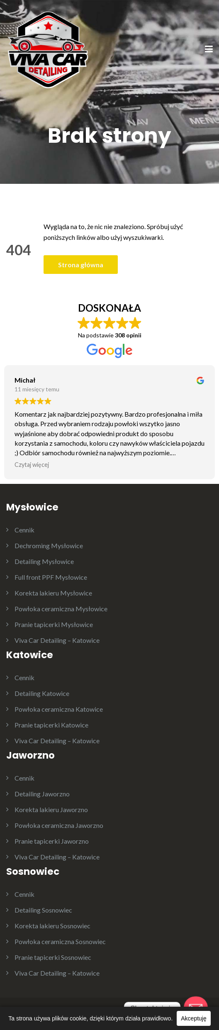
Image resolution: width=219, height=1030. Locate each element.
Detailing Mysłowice (44, 561)
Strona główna (80, 264)
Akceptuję (193, 1018)
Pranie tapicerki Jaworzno (52, 841)
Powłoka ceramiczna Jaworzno (59, 825)
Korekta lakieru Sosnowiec (52, 926)
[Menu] (209, 50)
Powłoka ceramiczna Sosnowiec (60, 941)
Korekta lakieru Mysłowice (53, 593)
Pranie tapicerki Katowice (51, 725)
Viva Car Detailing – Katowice (57, 640)
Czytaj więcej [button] (32, 464)
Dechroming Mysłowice (49, 545)
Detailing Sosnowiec (43, 910)
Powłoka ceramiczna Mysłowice (61, 609)
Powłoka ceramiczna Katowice (59, 709)
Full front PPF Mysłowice (51, 577)
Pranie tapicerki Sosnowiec (53, 957)
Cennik (24, 530)
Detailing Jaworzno (42, 794)
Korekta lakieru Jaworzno (51, 809)
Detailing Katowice (42, 693)
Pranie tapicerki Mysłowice (54, 624)
